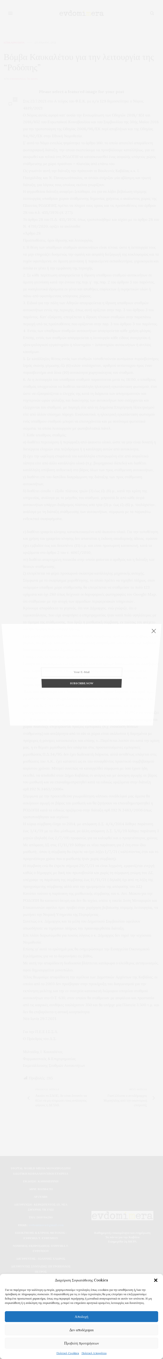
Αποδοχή (81, 1316)
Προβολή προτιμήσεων (81, 1343)
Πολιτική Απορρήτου (94, 1353)
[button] (155, 1280)
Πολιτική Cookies (67, 1353)
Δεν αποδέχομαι (81, 1330)
